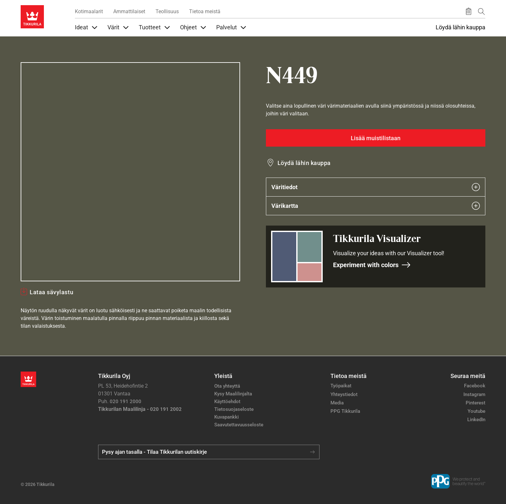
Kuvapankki (226, 417)
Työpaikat (340, 386)
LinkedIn (476, 419)
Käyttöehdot (227, 401)
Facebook (474, 386)
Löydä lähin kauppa (460, 27)
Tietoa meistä (204, 11)
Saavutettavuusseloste (238, 425)
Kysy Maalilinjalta (233, 394)
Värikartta (375, 206)
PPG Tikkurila (345, 411)
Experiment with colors (372, 265)
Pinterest (475, 403)
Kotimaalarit (89, 11)
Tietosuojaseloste (234, 409)
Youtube (476, 411)
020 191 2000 (125, 401)
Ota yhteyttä (227, 386)
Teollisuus (167, 11)
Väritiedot (375, 187)
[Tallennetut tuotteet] (468, 11)
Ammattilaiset (129, 11)
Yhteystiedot (344, 394)
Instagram (474, 394)
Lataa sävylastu (51, 292)
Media (337, 403)
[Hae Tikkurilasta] (481, 11)
